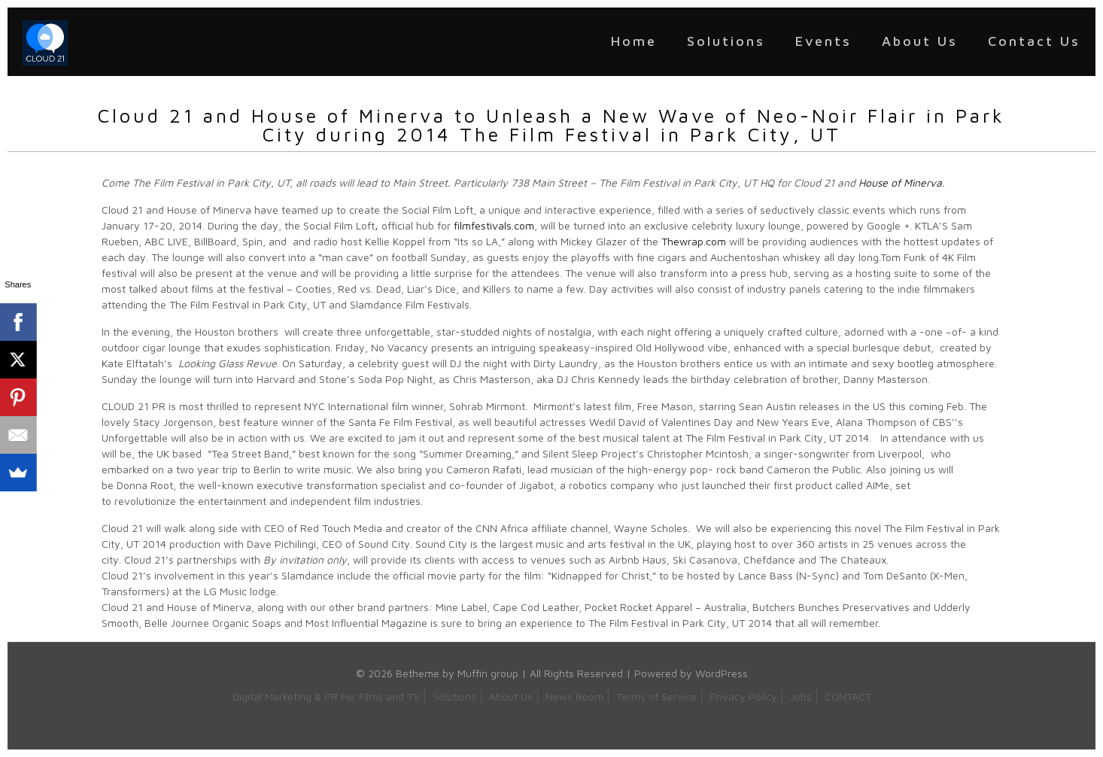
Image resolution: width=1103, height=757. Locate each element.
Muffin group (487, 673)
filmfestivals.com (494, 225)
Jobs (801, 696)
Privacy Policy (743, 696)
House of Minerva (900, 182)
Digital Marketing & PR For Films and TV (326, 696)
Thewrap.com (693, 241)
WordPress (721, 673)
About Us (511, 696)
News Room (574, 696)
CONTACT (848, 696)
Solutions (454, 696)
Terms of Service (656, 696)
